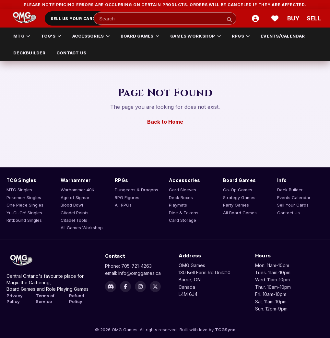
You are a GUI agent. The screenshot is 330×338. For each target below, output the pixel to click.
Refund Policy (76, 298)
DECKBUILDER (29, 52)
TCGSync (225, 329)
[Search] (229, 19)
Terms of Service (45, 298)
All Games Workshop (82, 227)
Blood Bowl (72, 205)
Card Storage (182, 220)
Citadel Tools (74, 220)
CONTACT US (71, 52)
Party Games (236, 205)
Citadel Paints (74, 212)
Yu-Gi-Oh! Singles (24, 212)
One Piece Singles (24, 205)
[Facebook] (125, 286)
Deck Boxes (181, 197)
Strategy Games (239, 197)
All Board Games (240, 212)
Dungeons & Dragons (136, 189)
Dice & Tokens (183, 212)
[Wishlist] (275, 18)
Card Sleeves (182, 189)
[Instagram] (140, 286)
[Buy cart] (294, 18)
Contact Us (288, 212)
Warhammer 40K (77, 189)
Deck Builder (290, 189)
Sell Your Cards (293, 205)
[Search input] (165, 18)
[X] (155, 286)
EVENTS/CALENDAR (283, 36)
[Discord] (110, 286)
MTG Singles (19, 189)
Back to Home (165, 121)
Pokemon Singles (23, 197)
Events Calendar (294, 197)
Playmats (178, 205)
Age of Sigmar (75, 197)
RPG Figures (127, 197)
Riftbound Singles (24, 220)
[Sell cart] (314, 18)
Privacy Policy (14, 298)
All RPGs (123, 205)
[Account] (255, 18)
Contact (115, 256)
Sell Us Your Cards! (75, 18)
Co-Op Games (237, 189)
